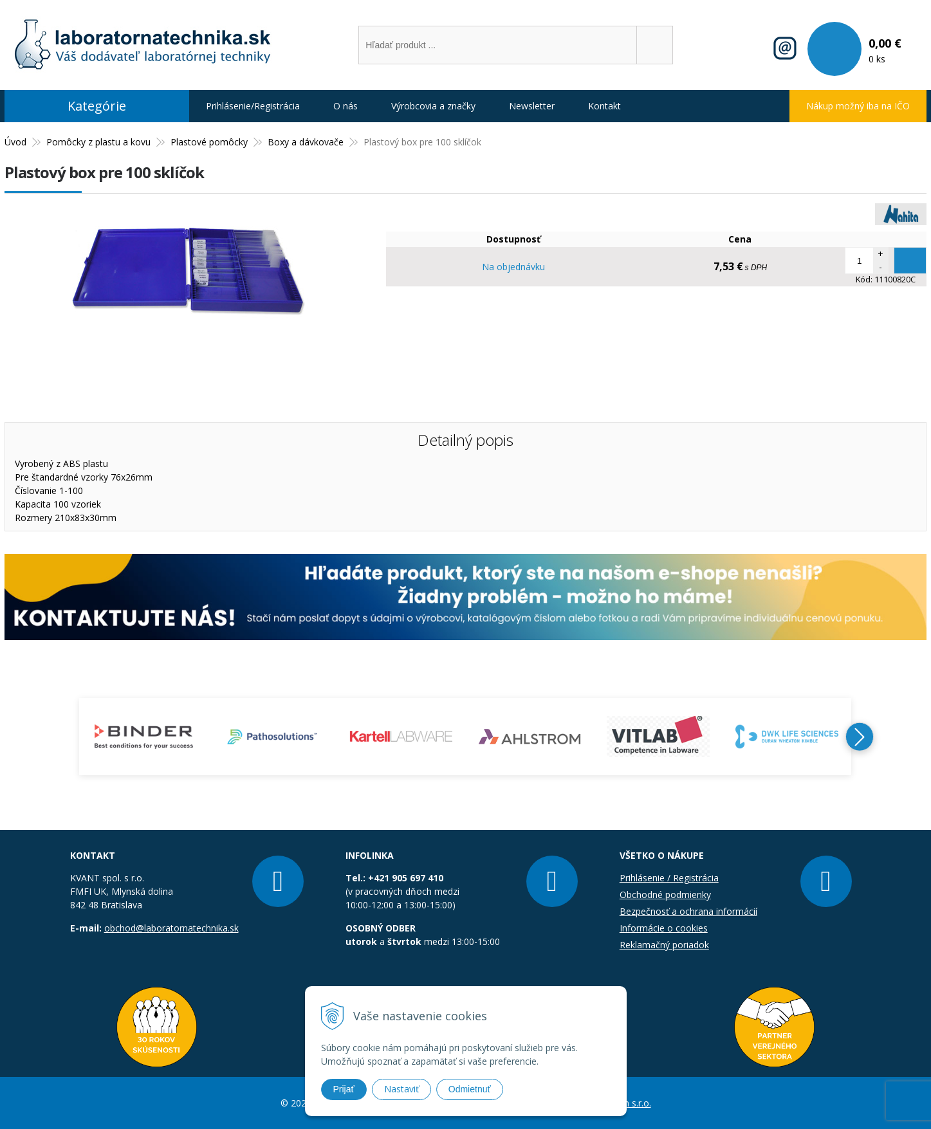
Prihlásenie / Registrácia (669, 878)
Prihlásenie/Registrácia (253, 106)
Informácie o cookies (664, 928)
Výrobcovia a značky (433, 106)
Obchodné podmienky (665, 894)
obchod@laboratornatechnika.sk (171, 928)
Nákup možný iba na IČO (858, 106)
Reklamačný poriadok (664, 945)
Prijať (344, 1089)
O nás (345, 106)
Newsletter (532, 106)
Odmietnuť (469, 1089)
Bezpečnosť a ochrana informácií (688, 911)
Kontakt (604, 106)
